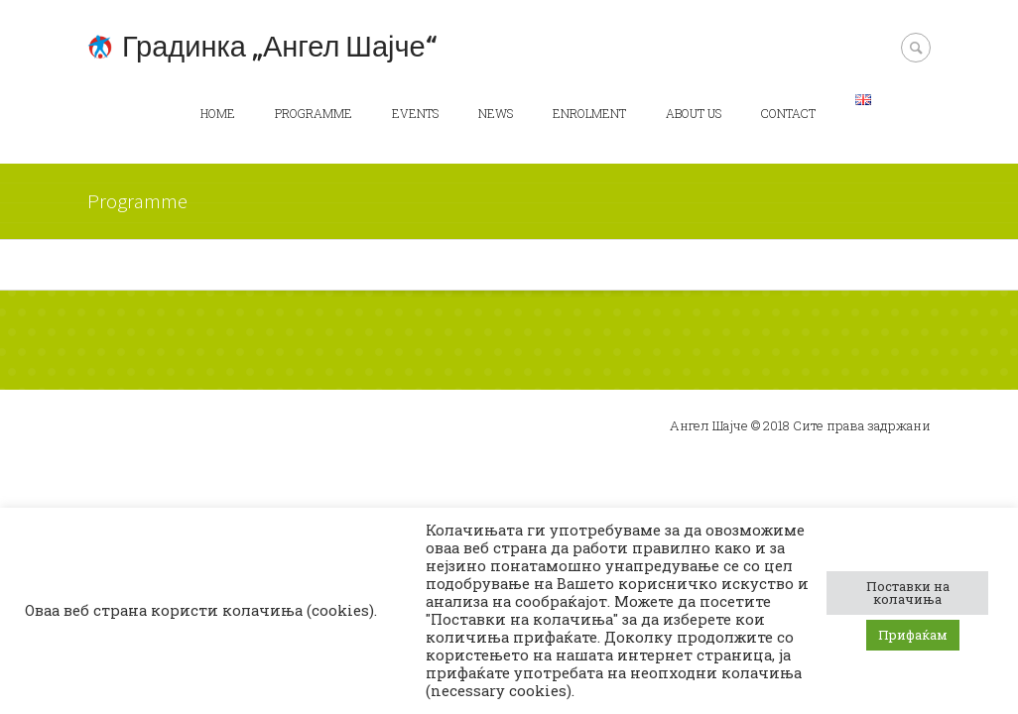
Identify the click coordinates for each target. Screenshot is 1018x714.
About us (693, 113)
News (495, 113)
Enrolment (589, 113)
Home (217, 113)
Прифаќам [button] (913, 635)
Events (415, 113)
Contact (788, 113)
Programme (313, 113)
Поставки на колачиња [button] (908, 592)
